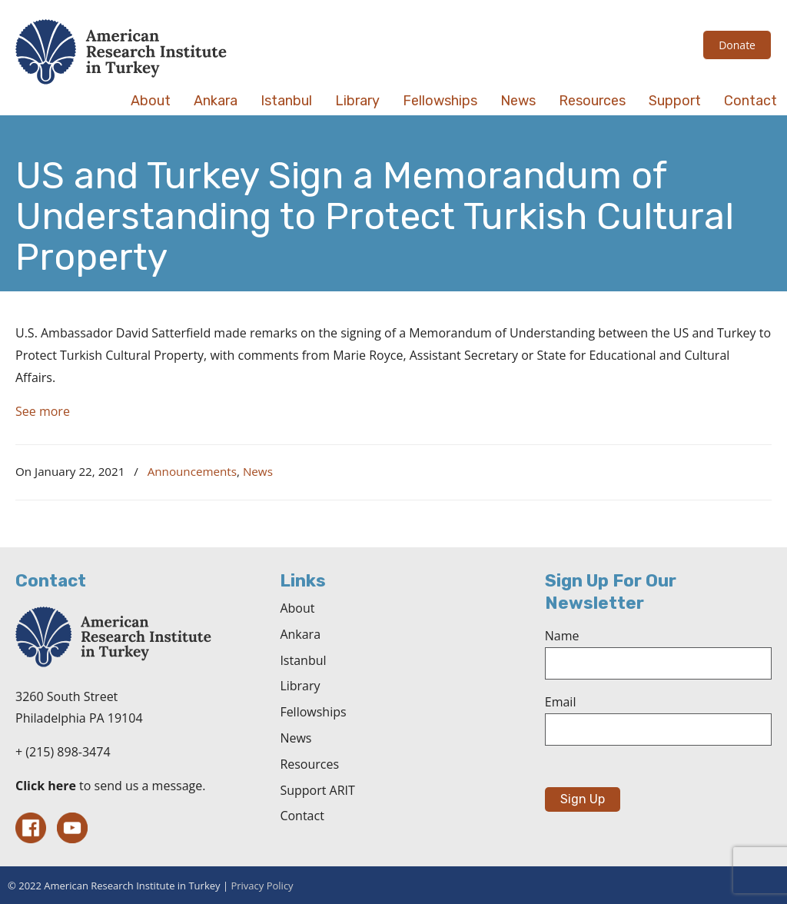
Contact (302, 815)
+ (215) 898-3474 (63, 751)
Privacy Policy (262, 885)
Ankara (300, 634)
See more (42, 411)
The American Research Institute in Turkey (121, 52)
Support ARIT (317, 790)
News (258, 471)
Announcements (192, 471)
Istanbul (303, 660)
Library (300, 685)
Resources (309, 764)
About (297, 608)
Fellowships (313, 711)
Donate (737, 45)
